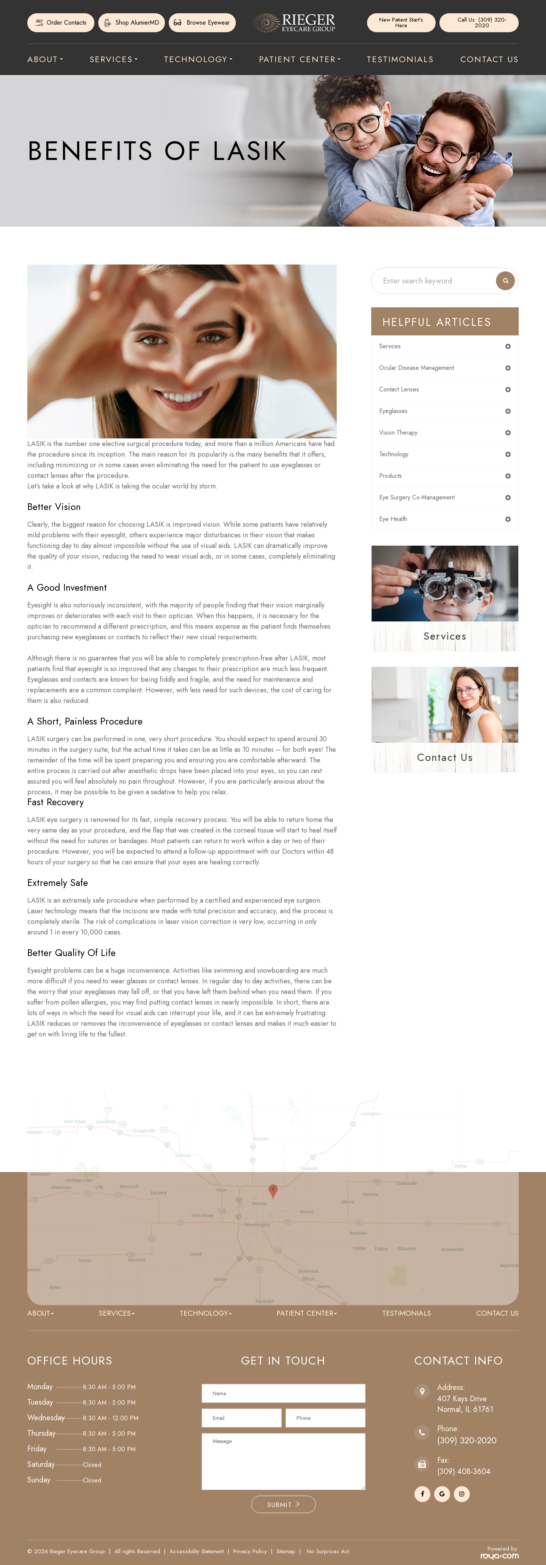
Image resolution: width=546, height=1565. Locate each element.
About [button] (45, 59)
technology (399, 458)
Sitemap (285, 1551)
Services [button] (113, 59)
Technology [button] (198, 59)
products (395, 481)
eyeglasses (398, 414)
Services (445, 643)
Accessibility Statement (196, 1551)
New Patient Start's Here (401, 23)
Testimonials (400, 59)
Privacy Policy (250, 1551)
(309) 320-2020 (470, 1440)
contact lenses (405, 391)
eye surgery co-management (426, 503)
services (395, 347)
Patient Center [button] (299, 59)
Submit (283, 1505)
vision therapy (405, 436)
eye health (399, 526)
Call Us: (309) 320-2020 (481, 23)
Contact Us (489, 59)
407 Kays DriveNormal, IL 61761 (465, 1404)
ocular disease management (425, 369)
